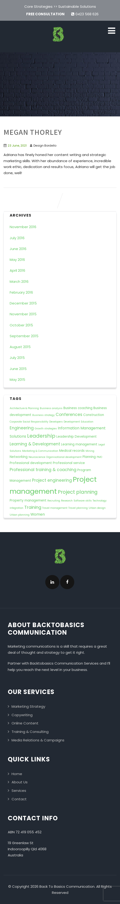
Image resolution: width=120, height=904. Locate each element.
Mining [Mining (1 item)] (90, 451)
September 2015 (24, 335)
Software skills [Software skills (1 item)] (83, 500)
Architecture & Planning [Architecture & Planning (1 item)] (24, 408)
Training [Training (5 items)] (32, 507)
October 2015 (21, 325)
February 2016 (21, 292)
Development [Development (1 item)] (72, 421)
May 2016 (17, 259)
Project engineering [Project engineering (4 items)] (52, 480)
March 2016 (19, 281)
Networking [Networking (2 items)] (19, 457)
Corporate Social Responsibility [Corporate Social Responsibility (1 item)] (29, 421)
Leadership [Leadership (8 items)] (41, 435)
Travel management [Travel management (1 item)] (54, 508)
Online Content (25, 723)
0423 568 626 (85, 14)
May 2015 (17, 379)
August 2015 (20, 346)
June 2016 (18, 248)
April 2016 (17, 270)
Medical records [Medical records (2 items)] (72, 450)
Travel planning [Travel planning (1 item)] (78, 508)
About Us (20, 782)
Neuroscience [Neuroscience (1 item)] (37, 457)
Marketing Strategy (28, 706)
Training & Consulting (30, 731)
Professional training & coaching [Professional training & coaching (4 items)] (43, 470)
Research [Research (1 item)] (67, 500)
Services (19, 790)
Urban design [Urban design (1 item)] (97, 508)
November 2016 (23, 226)
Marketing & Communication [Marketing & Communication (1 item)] (40, 451)
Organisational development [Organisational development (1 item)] (64, 457)
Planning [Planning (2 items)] (89, 457)
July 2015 (17, 357)
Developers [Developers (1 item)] (56, 421)
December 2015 (23, 303)
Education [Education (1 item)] (87, 421)
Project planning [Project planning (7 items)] (78, 492)
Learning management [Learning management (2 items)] (79, 444)
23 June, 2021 (17, 146)
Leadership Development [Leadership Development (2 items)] (76, 436)
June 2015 (18, 368)
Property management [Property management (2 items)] (28, 500)
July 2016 (17, 237)
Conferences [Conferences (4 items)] (69, 414)
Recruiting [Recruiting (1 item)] (53, 500)
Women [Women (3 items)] (37, 514)
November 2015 (23, 314)
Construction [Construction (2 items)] (93, 415)
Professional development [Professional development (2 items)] (31, 463)
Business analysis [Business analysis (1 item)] (51, 408)
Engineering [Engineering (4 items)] (22, 428)
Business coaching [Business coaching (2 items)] (77, 408)
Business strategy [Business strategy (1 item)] (43, 415)
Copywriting (22, 714)
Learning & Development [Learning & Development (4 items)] (35, 444)
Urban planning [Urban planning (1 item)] (19, 515)
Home (17, 773)
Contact (19, 799)
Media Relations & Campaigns (38, 740)
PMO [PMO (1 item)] (99, 457)
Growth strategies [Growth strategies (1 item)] (46, 428)
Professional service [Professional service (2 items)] (69, 463)
